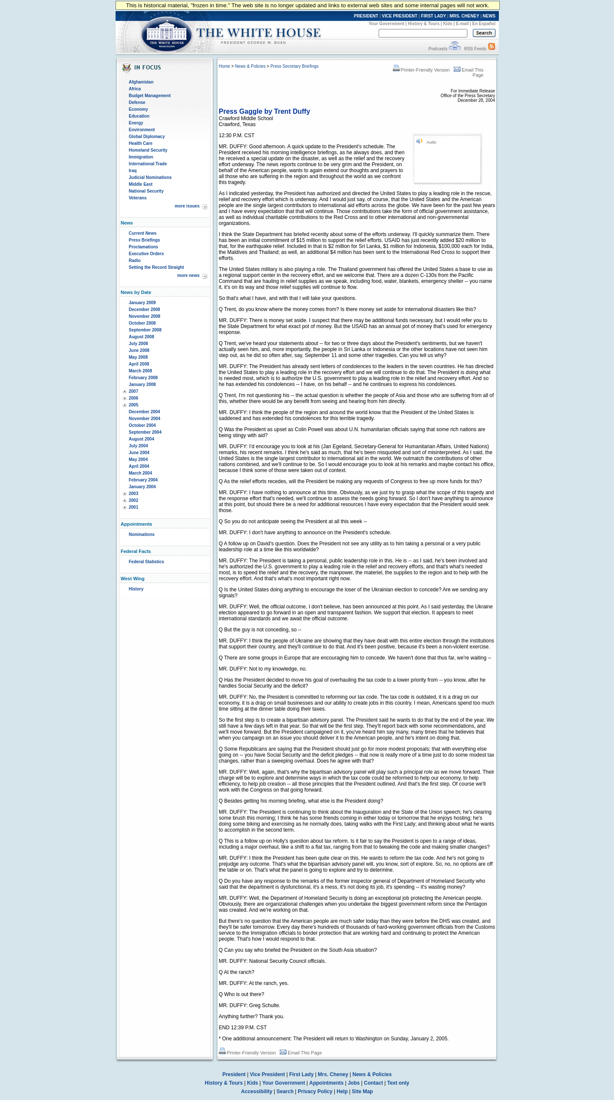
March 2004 (140, 473)
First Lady (301, 1074)
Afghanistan (141, 82)
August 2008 (141, 336)
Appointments (326, 1083)
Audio (431, 142)
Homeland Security (148, 150)
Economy (138, 109)
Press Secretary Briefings (294, 66)
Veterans (138, 198)
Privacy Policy (315, 1091)
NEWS (489, 16)
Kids (447, 23)
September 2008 (145, 330)
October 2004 (142, 425)
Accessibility (256, 1091)
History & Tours (424, 23)
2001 (133, 507)
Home (224, 66)
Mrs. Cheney (333, 1074)
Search (285, 1091)
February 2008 (143, 377)
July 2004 (138, 445)
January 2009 (142, 302)
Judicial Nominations (150, 177)
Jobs (354, 1083)
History (136, 589)
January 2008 (142, 384)
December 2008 (144, 309)
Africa (135, 88)
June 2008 (139, 350)
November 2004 (144, 418)
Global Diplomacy (147, 136)
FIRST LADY (433, 16)
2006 (133, 398)
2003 (133, 493)
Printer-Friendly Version (421, 69)
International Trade (148, 163)
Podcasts (438, 48)
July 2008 (138, 343)
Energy (136, 123)
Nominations (142, 534)
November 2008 (144, 316)
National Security (146, 191)
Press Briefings (144, 240)
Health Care (141, 143)
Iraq (132, 170)
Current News (142, 233)
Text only (398, 1083)
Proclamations (143, 247)
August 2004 (141, 439)
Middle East (141, 184)
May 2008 (138, 357)
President (234, 1074)
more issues (187, 206)
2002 (133, 500)
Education (139, 116)
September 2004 (145, 432)
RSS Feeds (475, 48)
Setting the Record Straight (156, 267)
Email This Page (301, 1052)
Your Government (386, 23)
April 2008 (139, 364)
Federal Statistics (146, 561)
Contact (373, 1083)
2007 (133, 391)
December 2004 (144, 411)
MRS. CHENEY (464, 16)
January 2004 (142, 486)
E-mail (462, 23)
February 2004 (143, 480)
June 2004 (139, 452)
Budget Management (150, 95)
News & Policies (250, 66)
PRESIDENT (366, 16)
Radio (135, 260)
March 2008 (140, 371)
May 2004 (138, 459)
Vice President (267, 1074)
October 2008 (142, 323)
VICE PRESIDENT (399, 16)
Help (342, 1091)
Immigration (141, 157)
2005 (133, 405)
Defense (137, 102)
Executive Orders (146, 253)
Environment (142, 129)
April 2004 (139, 466)
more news (188, 275)
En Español (483, 23)
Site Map (362, 1091)
